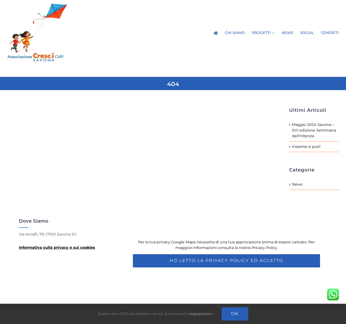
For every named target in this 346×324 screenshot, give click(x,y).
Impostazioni (201, 314)
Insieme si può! (306, 146)
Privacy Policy (264, 247)
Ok (235, 313)
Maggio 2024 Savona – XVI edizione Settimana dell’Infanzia (314, 130)
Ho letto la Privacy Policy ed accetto (226, 260)
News (297, 184)
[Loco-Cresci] (42, 5)
